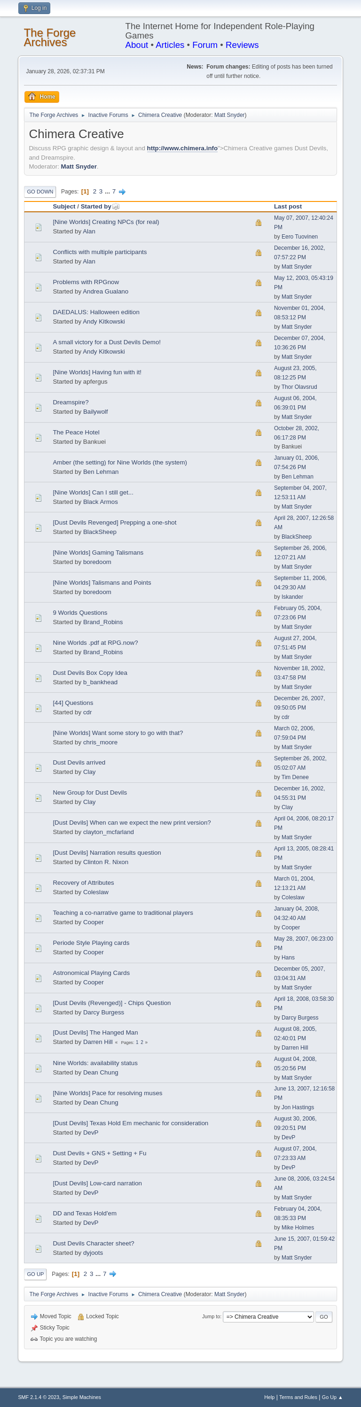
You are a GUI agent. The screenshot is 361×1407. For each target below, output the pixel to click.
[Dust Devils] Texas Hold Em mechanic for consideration (130, 1123)
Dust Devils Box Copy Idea (90, 672)
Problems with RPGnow (86, 282)
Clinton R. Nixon (105, 862)
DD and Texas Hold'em (85, 1213)
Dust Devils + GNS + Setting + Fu (99, 1153)
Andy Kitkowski (104, 321)
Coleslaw (96, 892)
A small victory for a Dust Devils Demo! (107, 342)
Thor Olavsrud (299, 387)
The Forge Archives (50, 37)
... (108, 191)
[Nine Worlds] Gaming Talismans (98, 552)
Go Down (40, 191)
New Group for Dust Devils (90, 792)
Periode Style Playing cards (91, 942)
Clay (89, 771)
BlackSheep (100, 531)
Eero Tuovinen (300, 236)
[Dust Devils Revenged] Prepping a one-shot (114, 522)
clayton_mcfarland (108, 831)
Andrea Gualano (105, 291)
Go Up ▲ (332, 1397)
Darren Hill (98, 1041)
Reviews (242, 45)
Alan (89, 231)
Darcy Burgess (103, 1012)
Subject (64, 206)
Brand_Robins (103, 622)
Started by (100, 206)
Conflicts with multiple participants (100, 251)
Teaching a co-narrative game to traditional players (123, 912)
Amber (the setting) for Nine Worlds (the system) (120, 462)
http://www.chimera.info (182, 148)
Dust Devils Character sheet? (93, 1243)
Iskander (292, 597)
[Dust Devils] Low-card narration (97, 1183)
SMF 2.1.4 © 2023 (38, 1397)
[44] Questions (73, 702)
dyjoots (93, 1252)
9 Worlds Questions (80, 612)
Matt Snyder (229, 115)
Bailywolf (95, 411)
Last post (288, 206)
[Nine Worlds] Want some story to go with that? (118, 732)
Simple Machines (82, 1397)
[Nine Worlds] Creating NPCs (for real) (106, 221)
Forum (205, 45)
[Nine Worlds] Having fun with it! (97, 372)
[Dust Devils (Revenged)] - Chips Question (112, 1002)
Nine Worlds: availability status (95, 1063)
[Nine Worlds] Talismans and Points (102, 582)
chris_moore (100, 742)
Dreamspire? (70, 402)
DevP (91, 1132)
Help (269, 1397)
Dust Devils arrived (79, 762)
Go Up (35, 1274)
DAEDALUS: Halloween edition (96, 312)
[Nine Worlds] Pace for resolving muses (107, 1093)
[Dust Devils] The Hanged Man (95, 1032)
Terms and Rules (298, 1397)
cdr (87, 712)
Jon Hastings (298, 1107)
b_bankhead (100, 682)
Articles (170, 45)
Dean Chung (100, 1072)
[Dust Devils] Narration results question (107, 852)
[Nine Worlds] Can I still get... (93, 492)
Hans (288, 957)
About (137, 45)
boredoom (97, 561)
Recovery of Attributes (83, 882)
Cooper (93, 922)
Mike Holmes (298, 1227)
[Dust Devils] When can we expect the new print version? (132, 822)
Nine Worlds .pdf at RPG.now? (95, 642)
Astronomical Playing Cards (91, 972)
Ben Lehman (101, 471)
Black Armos (100, 501)
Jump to (211, 1316)
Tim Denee (295, 777)
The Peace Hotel (76, 432)
